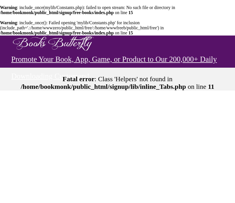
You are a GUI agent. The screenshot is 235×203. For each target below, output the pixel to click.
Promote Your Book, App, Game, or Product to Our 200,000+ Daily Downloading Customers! (114, 61)
